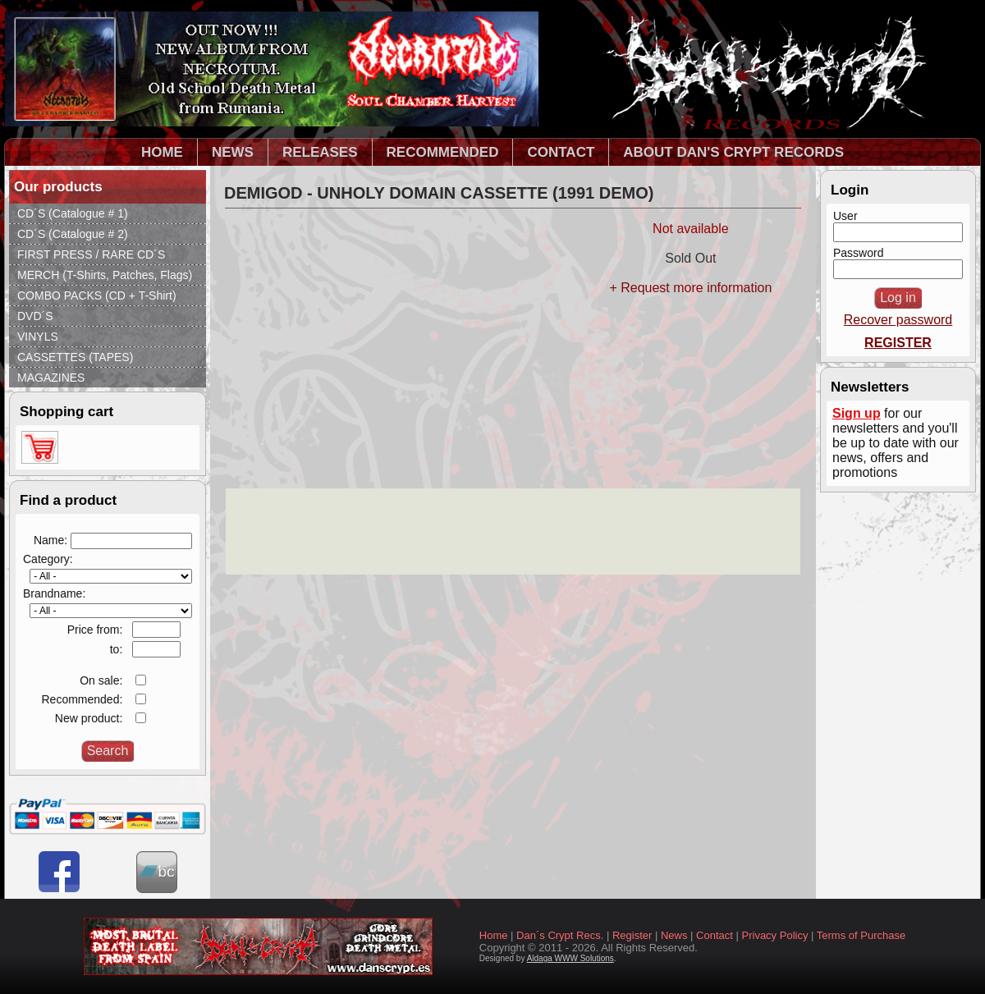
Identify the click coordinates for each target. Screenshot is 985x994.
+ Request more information (690, 288)
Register (632, 935)
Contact (714, 935)
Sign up (856, 413)
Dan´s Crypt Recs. (559, 935)
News (674, 935)
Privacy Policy (775, 935)
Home (493, 935)
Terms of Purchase (861, 935)
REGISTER (898, 343)
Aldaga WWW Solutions (570, 958)
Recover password (898, 320)
